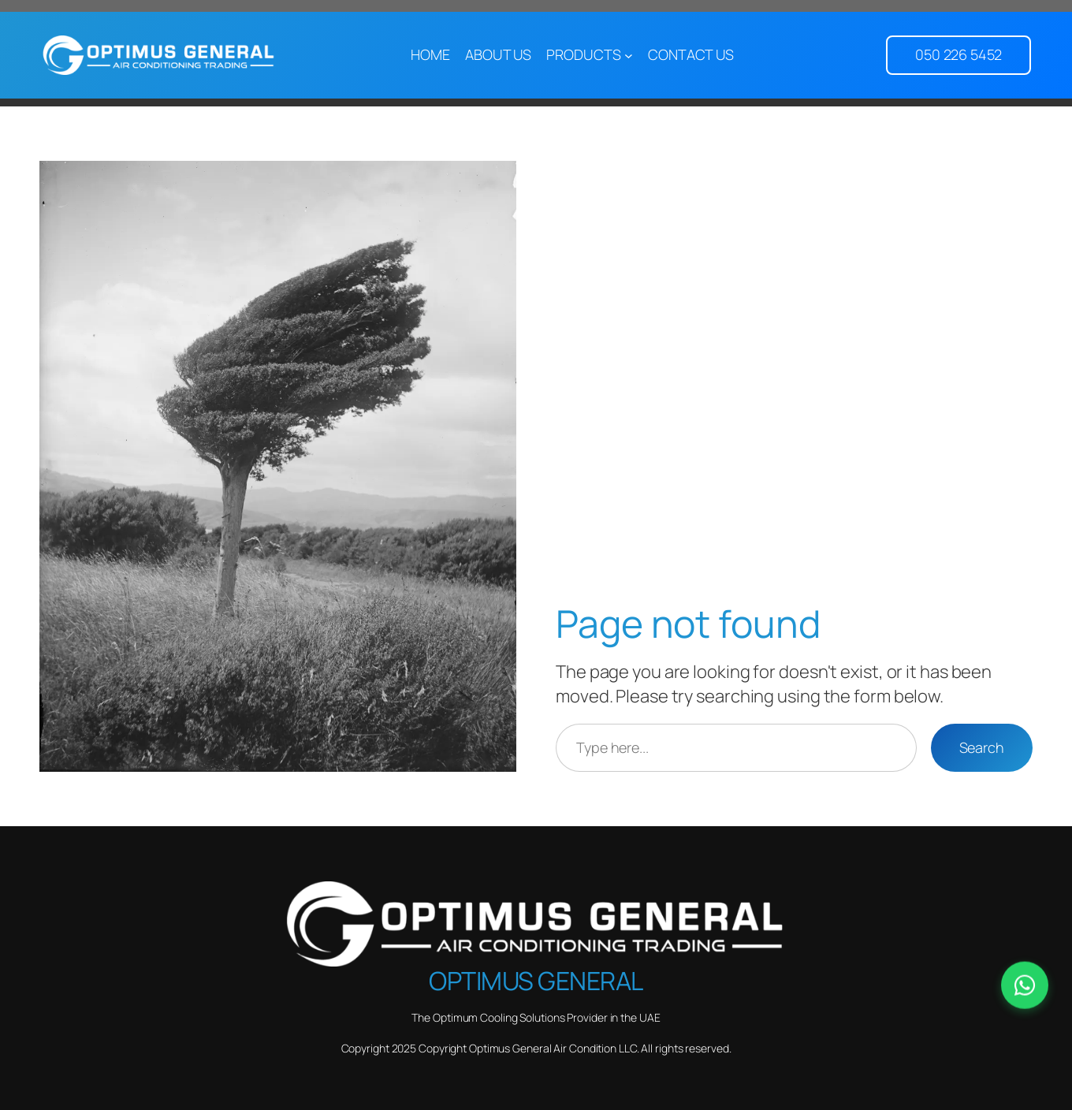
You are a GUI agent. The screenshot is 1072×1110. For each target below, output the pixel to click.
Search (981, 747)
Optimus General (536, 980)
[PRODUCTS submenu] (628, 55)
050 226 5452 (958, 54)
